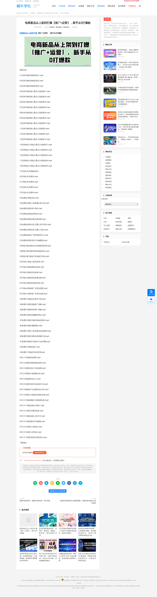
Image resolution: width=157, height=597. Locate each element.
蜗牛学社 (23, 7)
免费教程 (108, 163)
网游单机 (122, 583)
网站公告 (108, 187)
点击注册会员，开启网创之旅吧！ (53, 463)
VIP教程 (32, 16)
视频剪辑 (119, 228)
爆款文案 (119, 232)
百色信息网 (98, 583)
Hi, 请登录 (19, 3)
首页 (54, 8)
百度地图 (29, 583)
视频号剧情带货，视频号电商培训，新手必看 (35, 503)
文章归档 (104, 202)
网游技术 (108, 181)
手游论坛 (107, 245)
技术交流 (116, 583)
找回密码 (36, 3)
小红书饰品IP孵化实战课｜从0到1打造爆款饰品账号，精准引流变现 (67, 533)
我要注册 (28, 3)
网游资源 (111, 8)
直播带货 (131, 228)
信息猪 (79, 586)
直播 (129, 221)
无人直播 (107, 228)
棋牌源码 (128, 583)
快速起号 (107, 232)
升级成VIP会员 (40, 455)
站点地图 (35, 583)
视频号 (130, 225)
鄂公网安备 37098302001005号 (71, 583)
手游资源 (110, 583)
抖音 (105, 221)
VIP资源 (62, 8)
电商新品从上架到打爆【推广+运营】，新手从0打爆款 (58, 25)
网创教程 (101, 8)
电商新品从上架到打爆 (28, 36)
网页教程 (108, 190)
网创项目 (72, 8)
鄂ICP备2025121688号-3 (54, 583)
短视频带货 (131, 232)
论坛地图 (85, 583)
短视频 (81, 8)
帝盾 (134, 583)
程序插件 (108, 169)
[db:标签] (119, 225)
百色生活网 (125, 245)
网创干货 (90, 8)
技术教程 (121, 8)
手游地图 (91, 583)
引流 (105, 225)
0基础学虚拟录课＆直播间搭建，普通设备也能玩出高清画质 (78, 505)
